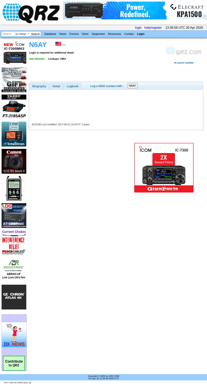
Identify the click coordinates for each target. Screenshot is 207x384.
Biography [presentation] (39, 86)
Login (141, 33)
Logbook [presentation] (72, 86)
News (62, 33)
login (138, 27)
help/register (153, 27)
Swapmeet (98, 33)
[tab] (39, 86)
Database (50, 33)
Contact (129, 33)
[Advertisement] (79, 167)
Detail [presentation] (56, 86)
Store (85, 33)
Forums (74, 33)
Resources (114, 33)
